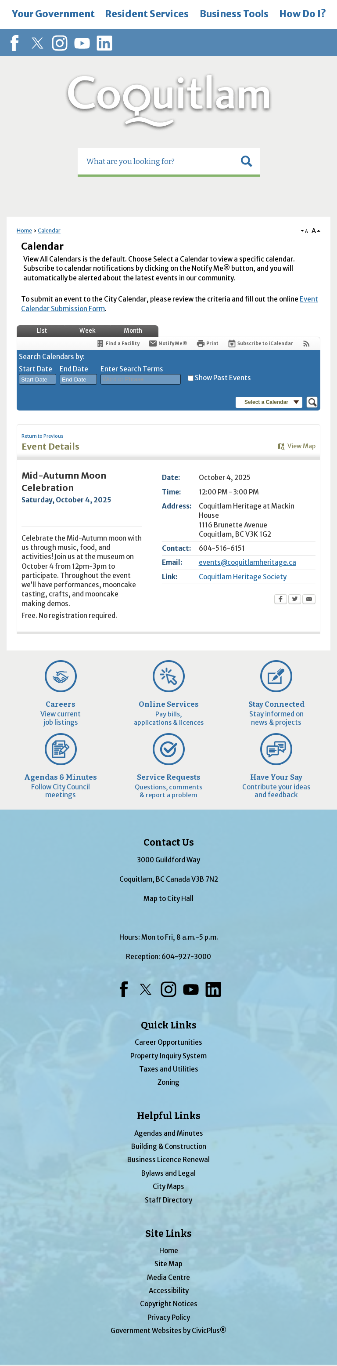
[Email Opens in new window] (308, 600)
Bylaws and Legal (168, 1173)
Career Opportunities (168, 1042)
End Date (74, 369)
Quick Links (169, 1025)
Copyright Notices (168, 1304)
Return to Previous (42, 436)
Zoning (168, 1082)
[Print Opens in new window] (207, 343)
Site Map (168, 1264)
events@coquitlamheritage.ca (247, 562)
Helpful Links (169, 1116)
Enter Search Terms (131, 369)
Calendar (49, 230)
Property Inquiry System (168, 1056)
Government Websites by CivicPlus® (168, 1330)
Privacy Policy (168, 1317)
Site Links (168, 1233)
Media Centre (168, 1277)
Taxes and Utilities (168, 1069)
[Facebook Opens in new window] (280, 600)
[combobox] (37, 379)
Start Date (35, 369)
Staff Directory (168, 1200)
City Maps (168, 1186)
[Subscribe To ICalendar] (260, 343)
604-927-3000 (186, 956)
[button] (246, 161)
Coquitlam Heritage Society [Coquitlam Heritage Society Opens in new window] (243, 577)
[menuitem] (53, 14)
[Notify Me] (167, 343)
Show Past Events (223, 378)
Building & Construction (168, 1146)
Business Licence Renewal (168, 1159)
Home (24, 230)
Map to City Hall (168, 898)
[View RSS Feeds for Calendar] (306, 343)
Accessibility (169, 1290)
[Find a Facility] (118, 343)
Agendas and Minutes (168, 1133)
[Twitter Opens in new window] (294, 600)
